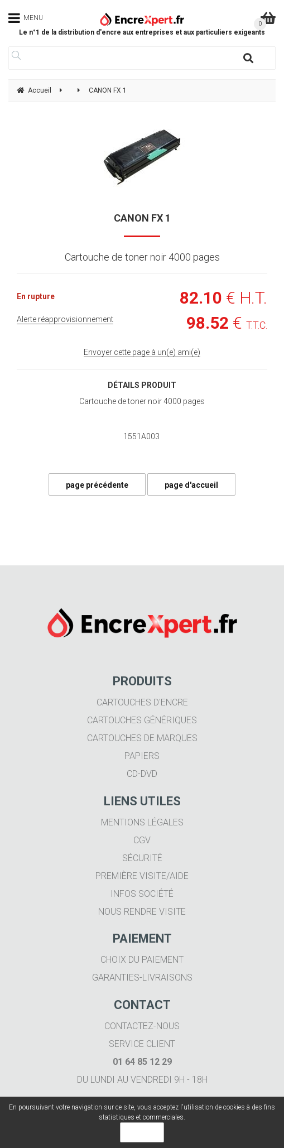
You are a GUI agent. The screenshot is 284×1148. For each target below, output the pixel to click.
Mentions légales (142, 822)
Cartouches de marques (142, 738)
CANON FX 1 (142, 218)
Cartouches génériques (142, 720)
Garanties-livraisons (142, 977)
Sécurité (142, 858)
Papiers (142, 756)
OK (142, 1132)
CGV (142, 840)
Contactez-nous (142, 1026)
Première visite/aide (142, 876)
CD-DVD (142, 773)
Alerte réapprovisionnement (65, 319)
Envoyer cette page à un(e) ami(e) (142, 352)
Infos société (142, 893)
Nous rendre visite (142, 911)
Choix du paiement (142, 959)
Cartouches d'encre (142, 702)
